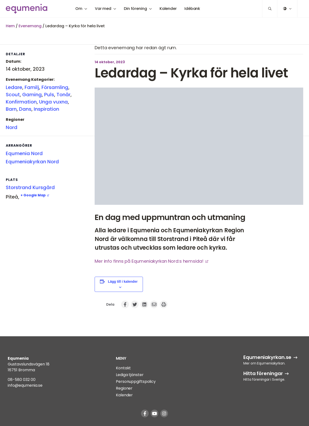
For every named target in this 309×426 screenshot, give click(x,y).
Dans (25, 109)
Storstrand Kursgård (30, 187)
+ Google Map (33, 195)
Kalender (168, 8)
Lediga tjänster (130, 375)
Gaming (32, 94)
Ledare (14, 87)
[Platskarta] (31, 231)
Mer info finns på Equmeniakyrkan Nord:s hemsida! (149, 261)
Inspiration (46, 109)
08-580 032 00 (21, 379)
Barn (11, 109)
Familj (32, 87)
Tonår (63, 94)
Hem (10, 26)
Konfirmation (21, 101)
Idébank (192, 8)
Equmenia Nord (24, 153)
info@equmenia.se (25, 385)
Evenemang (30, 26)
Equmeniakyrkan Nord (32, 161)
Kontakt (123, 368)
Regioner (124, 388)
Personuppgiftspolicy (136, 381)
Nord (11, 127)
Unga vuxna (53, 101)
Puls (49, 94)
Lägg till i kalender (123, 281)
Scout (13, 94)
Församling (55, 87)
